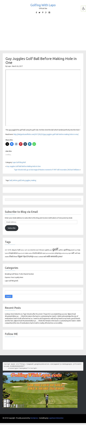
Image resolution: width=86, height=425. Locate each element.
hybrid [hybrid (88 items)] (7, 253)
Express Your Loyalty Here (14, 277)
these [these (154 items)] (15, 256)
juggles (27, 180)
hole (23, 180)
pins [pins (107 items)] (53, 253)
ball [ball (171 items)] (19, 250)
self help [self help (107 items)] (77, 253)
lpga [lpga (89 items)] (19, 253)
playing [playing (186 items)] (58, 253)
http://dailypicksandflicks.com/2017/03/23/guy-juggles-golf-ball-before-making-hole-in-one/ (46, 134)
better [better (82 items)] (22, 250)
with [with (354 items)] (48, 256)
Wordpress (34, 418)
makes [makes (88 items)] (30, 253)
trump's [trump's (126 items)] (36, 256)
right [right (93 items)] (69, 253)
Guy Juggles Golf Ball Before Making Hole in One (24, 166)
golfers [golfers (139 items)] (61, 250)
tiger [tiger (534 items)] (20, 256)
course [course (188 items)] (32, 250)
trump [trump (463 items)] (30, 256)
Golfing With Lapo (43, 5)
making (33, 180)
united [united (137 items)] (41, 256)
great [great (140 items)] (72, 250)
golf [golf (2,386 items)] (55, 249)
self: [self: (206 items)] (72, 253)
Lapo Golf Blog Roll (19, 162)
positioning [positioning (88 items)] (64, 253)
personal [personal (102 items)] (49, 253)
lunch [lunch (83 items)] (22, 253)
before (15, 180)
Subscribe (11, 228)
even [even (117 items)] (37, 250)
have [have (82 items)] (75, 250)
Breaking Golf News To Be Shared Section (19, 274)
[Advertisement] (43, 32)
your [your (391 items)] (60, 256)
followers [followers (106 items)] (42, 250)
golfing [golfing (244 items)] (67, 250)
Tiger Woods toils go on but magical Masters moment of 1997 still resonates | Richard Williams (46, 170)
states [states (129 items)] (7, 256)
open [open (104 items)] (44, 253)
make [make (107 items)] (26, 253)
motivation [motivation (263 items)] (37, 253)
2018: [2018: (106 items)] (9, 250)
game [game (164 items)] (47, 250)
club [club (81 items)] (28, 250)
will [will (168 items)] (45, 256)
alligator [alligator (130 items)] (14, 250)
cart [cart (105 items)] (26, 250)
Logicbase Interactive (56, 418)
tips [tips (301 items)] (24, 256)
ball (11, 180)
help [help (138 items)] (78, 250)
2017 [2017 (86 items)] (6, 250)
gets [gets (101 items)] (50, 250)
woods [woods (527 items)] (54, 256)
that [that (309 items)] (11, 256)
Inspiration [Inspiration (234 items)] (13, 253)
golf (19, 180)
